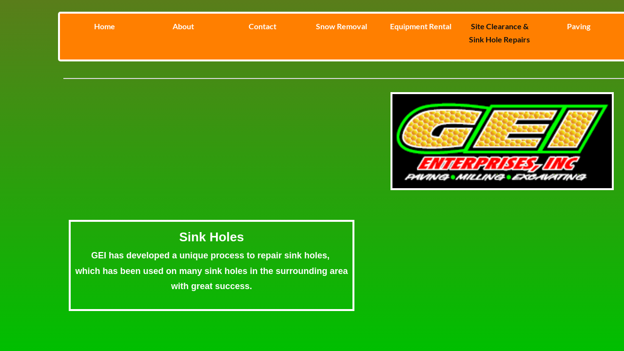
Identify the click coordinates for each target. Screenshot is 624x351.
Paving (578, 26)
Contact (262, 26)
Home (104, 26)
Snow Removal (341, 26)
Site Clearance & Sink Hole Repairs (499, 32)
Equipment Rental (420, 26)
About (183, 26)
